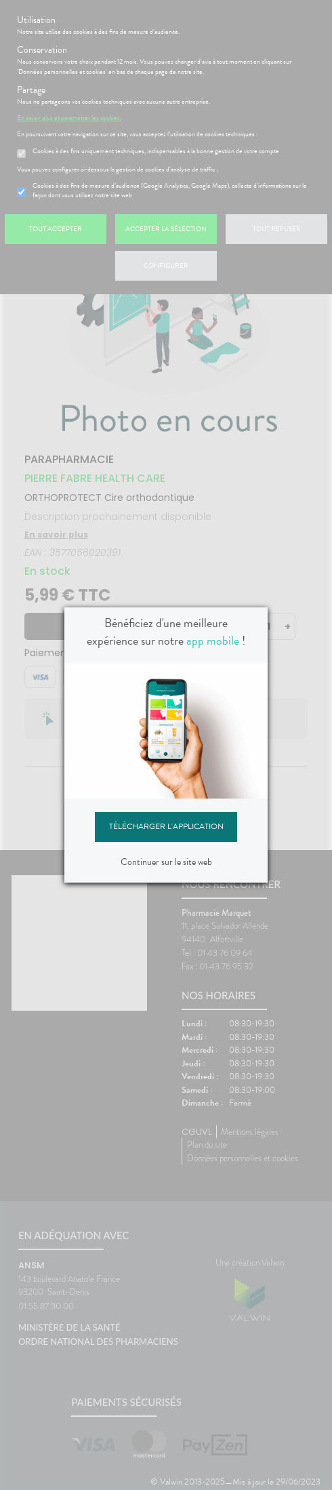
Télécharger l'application (166, 826)
